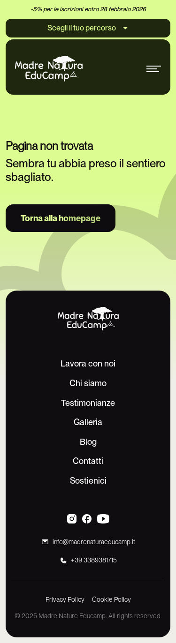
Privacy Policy (65, 599)
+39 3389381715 (94, 560)
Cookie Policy (111, 599)
